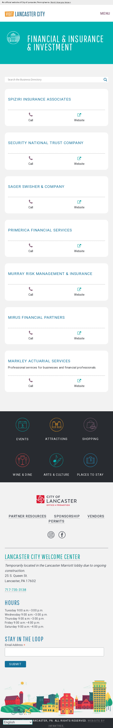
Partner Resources (27, 516)
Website (79, 117)
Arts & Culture (57, 465)
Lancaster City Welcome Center (42, 556)
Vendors (96, 516)
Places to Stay (90, 465)
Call (31, 117)
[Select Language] (17, 722)
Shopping (90, 429)
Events (22, 429)
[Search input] (55, 79)
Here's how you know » (60, 2)
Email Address (15, 645)
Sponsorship (67, 516)
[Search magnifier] (105, 79)
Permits (56, 521)
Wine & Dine (22, 465)
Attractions (56, 429)
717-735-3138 (16, 590)
